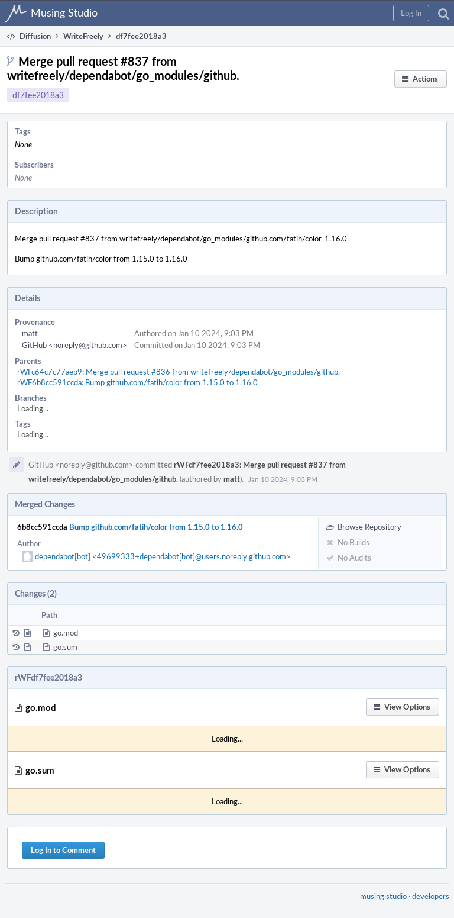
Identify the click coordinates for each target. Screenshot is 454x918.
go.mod (65, 632)
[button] (411, 13)
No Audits (348, 557)
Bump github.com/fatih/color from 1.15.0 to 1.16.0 (156, 526)
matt (30, 333)
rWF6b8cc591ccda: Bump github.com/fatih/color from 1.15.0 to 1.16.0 (137, 382)
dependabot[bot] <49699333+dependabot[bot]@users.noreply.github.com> (163, 556)
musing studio (383, 896)
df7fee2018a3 (38, 95)
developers (430, 896)
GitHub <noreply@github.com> (74, 345)
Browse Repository (363, 526)
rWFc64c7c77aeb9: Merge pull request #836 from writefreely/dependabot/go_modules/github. (178, 371)
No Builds (347, 542)
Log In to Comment (63, 850)
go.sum (65, 647)
